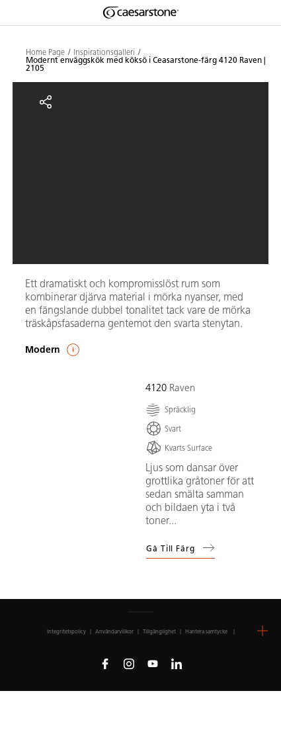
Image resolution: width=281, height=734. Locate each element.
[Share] (46, 102)
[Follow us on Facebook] (105, 663)
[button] (262, 630)
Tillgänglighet (159, 631)
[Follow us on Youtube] (152, 663)
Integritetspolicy (66, 631)
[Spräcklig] (170, 409)
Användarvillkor (114, 631)
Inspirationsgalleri (104, 52)
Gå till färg (180, 548)
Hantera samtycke (206, 631)
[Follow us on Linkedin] (176, 663)
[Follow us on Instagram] (129, 663)
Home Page (45, 52)
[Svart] (163, 429)
